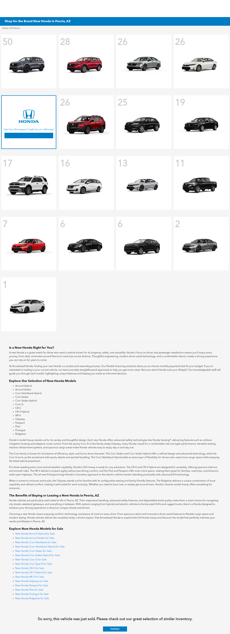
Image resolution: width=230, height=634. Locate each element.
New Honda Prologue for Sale (32, 594)
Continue (115, 629)
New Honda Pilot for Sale (29, 590)
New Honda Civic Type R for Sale (33, 564)
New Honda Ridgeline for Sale (32, 598)
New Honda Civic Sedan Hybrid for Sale (37, 555)
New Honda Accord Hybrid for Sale (35, 534)
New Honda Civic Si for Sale (31, 560)
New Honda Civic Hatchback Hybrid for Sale (40, 547)
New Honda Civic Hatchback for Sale (35, 542)
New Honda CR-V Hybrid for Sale (33, 572)
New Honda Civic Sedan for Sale (33, 551)
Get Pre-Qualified (29, 135)
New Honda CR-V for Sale (29, 568)
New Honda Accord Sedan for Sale (34, 538)
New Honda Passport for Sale (31, 585)
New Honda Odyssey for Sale (31, 581)
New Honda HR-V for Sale (29, 577)
